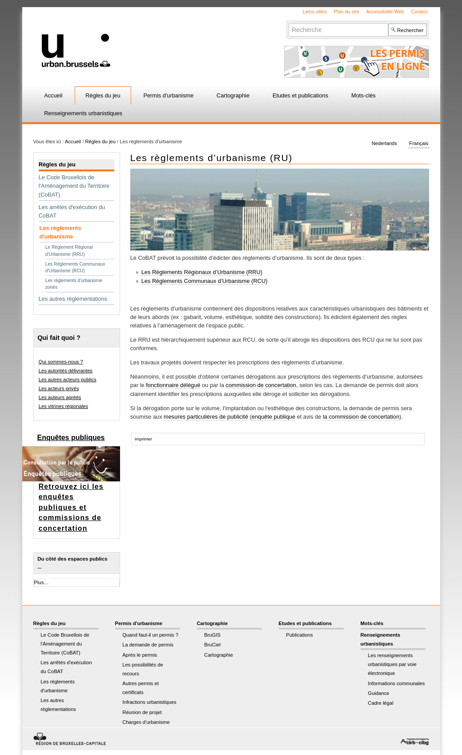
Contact (419, 11)
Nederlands (384, 143)
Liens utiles (315, 11)
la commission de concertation (361, 416)
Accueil (53, 95)
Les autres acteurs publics (67, 379)
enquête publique (273, 416)
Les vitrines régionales (63, 406)
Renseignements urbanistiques (83, 113)
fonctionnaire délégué (173, 385)
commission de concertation (261, 385)
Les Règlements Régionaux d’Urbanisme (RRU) (201, 272)
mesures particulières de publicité (206, 416)
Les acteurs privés (59, 388)
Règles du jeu (102, 95)
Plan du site (346, 11)
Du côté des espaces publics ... (72, 562)
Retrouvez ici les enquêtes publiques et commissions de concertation (71, 507)
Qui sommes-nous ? (61, 361)
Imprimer (143, 438)
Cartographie (233, 95)
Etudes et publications (300, 95)
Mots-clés (363, 95)
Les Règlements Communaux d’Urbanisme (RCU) (204, 281)
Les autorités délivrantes (65, 370)
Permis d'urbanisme (168, 95)
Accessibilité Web (385, 11)
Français (418, 143)
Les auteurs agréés (60, 397)
